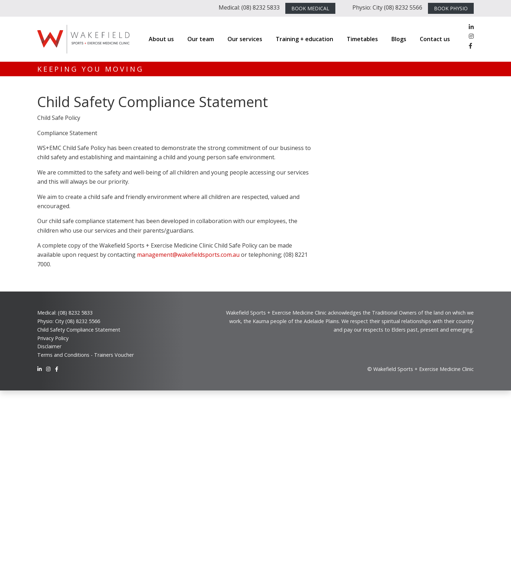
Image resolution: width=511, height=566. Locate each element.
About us (161, 39)
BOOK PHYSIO (451, 8)
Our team (200, 39)
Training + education (304, 39)
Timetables (362, 39)
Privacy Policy (52, 338)
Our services (244, 39)
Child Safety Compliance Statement (78, 329)
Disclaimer (49, 346)
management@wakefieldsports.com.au (188, 255)
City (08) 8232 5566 (77, 321)
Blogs (398, 39)
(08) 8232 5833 (75, 312)
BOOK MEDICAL (310, 8)
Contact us (435, 39)
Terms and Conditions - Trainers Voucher (85, 354)
